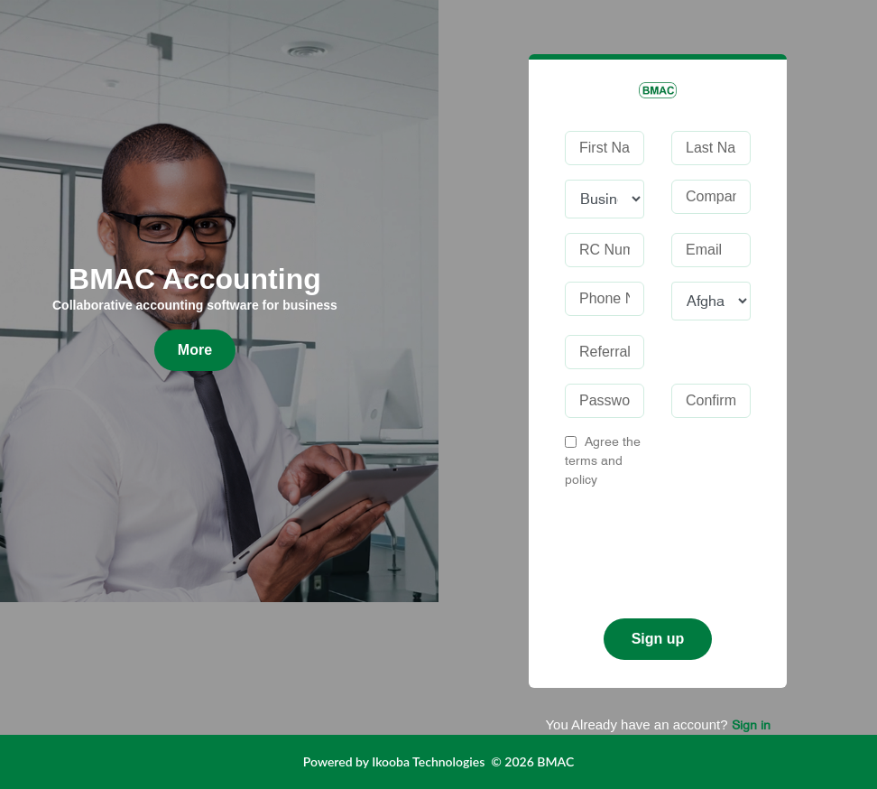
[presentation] (702, 546)
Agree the (603, 460)
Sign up (658, 638)
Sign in (751, 725)
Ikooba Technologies (428, 761)
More (195, 349)
